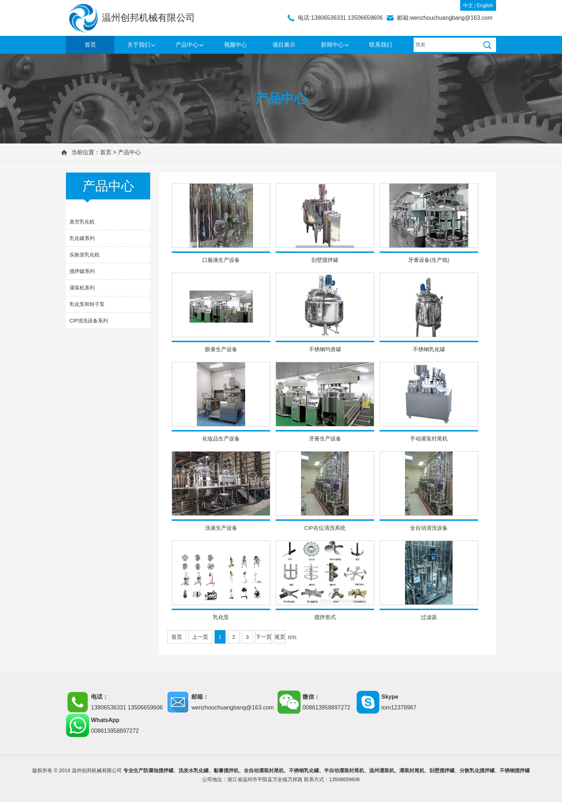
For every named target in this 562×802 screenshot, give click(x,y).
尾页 (280, 637)
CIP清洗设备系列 (89, 321)
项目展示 (283, 45)
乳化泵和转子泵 (87, 304)
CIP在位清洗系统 (325, 528)
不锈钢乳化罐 (429, 349)
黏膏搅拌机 (226, 770)
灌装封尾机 (411, 770)
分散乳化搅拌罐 (477, 770)
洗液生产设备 (221, 528)
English (485, 5)
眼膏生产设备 (221, 349)
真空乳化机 (82, 222)
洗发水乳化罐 (193, 770)
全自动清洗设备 (429, 528)
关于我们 (138, 45)
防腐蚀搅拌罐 (158, 770)
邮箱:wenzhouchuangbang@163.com (444, 18)
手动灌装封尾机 (429, 438)
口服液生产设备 (221, 260)
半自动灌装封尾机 (344, 770)
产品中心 (187, 45)
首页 (90, 45)
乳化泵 (221, 617)
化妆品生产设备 (221, 438)
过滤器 (429, 617)
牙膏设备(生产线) (428, 260)
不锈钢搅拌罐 (515, 770)
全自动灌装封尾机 (264, 770)
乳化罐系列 (82, 238)
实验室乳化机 (85, 255)
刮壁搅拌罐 (324, 260)
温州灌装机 (381, 770)
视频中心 (235, 45)
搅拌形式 (325, 617)
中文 (468, 5)
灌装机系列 (82, 288)
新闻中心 (332, 45)
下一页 (264, 637)
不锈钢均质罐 (325, 349)
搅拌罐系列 (82, 271)
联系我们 (380, 45)
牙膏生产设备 (325, 438)
